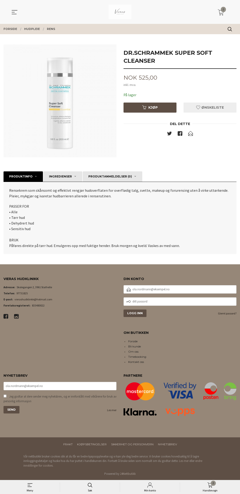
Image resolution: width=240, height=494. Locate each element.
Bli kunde (134, 346)
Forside (133, 341)
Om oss (133, 351)
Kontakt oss (136, 362)
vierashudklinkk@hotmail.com (33, 299)
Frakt (68, 444)
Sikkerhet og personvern (132, 444)
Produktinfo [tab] (21, 176)
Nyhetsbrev (167, 444)
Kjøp (150, 107)
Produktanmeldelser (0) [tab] (110, 176)
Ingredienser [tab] (60, 176)
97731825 (22, 293)
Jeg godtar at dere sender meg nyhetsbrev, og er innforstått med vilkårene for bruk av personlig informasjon (60, 399)
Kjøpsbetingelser (92, 444)
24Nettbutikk (128, 474)
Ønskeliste (210, 107)
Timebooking (137, 356)
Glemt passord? (227, 313)
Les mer (111, 410)
